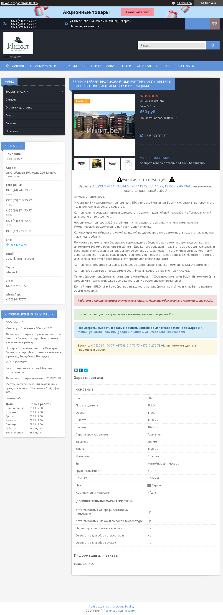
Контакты (186, 65)
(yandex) (178, 332)
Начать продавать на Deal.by (19, 3)
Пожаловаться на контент (120, 610)
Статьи (125, 65)
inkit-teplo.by (18, 245)
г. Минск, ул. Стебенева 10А (151, 332)
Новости (12, 131)
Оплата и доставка (98, 65)
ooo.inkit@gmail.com (20, 258)
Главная (17, 65)
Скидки (11, 99)
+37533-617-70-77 (127, 345)
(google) (123, 332)
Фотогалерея (147, 65)
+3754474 (127, 186)
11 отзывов (184, 3)
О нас (168, 65)
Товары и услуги (42, 65)
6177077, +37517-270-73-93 (165, 186)
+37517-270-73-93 (152, 345)
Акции (71, 65)
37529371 (103, 186)
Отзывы (11, 123)
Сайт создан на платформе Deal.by (111, 606)
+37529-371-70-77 (103, 345)
